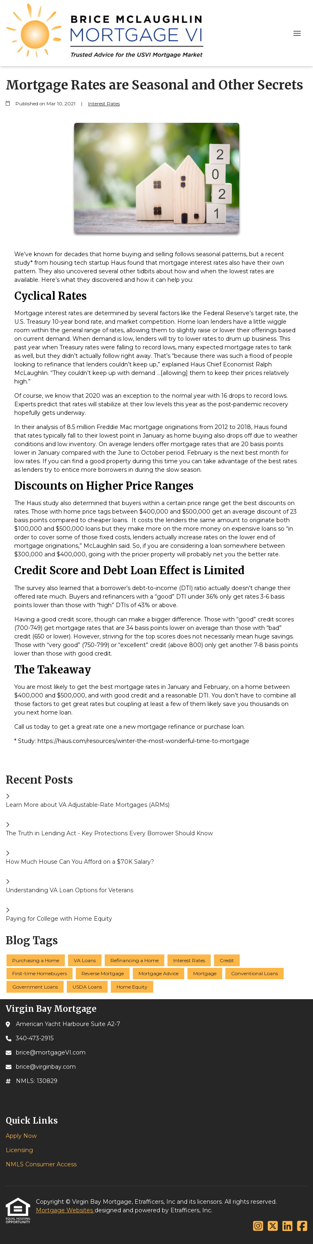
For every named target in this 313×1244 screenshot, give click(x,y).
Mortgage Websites (65, 1210)
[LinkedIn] (287, 1226)
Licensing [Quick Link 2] (19, 1150)
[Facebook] (302, 1226)
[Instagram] (258, 1226)
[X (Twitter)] (273, 1226)
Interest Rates (104, 104)
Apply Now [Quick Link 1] (21, 1135)
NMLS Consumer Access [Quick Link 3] (41, 1164)
